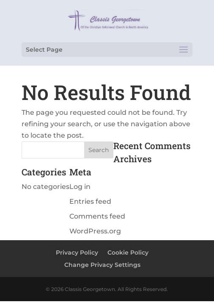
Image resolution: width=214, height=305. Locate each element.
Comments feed (97, 216)
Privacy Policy (77, 252)
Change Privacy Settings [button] (102, 265)
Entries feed (90, 201)
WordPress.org (95, 231)
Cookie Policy (127, 252)
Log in (80, 187)
